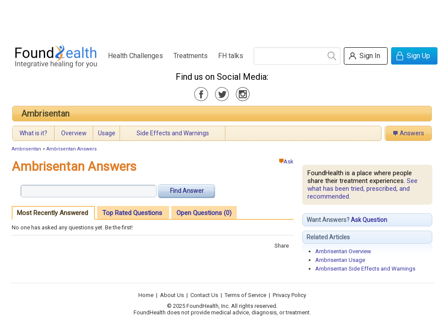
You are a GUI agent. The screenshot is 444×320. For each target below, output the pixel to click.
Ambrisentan (45, 113)
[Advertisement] (221, 19)
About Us (172, 295)
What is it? (33, 133)
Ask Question (369, 219)
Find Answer (187, 190)
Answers (412, 133)
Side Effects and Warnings (173, 133)
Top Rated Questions (132, 213)
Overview (74, 133)
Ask (286, 161)
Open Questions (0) (204, 213)
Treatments (190, 56)
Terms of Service (245, 295)
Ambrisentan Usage (340, 260)
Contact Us (204, 295)
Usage (106, 133)
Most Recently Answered (52, 213)
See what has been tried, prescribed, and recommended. (362, 188)
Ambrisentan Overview (343, 251)
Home (145, 295)
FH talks (230, 56)
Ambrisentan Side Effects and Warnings (365, 268)
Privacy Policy (289, 295)
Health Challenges (135, 56)
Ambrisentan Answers (71, 149)
